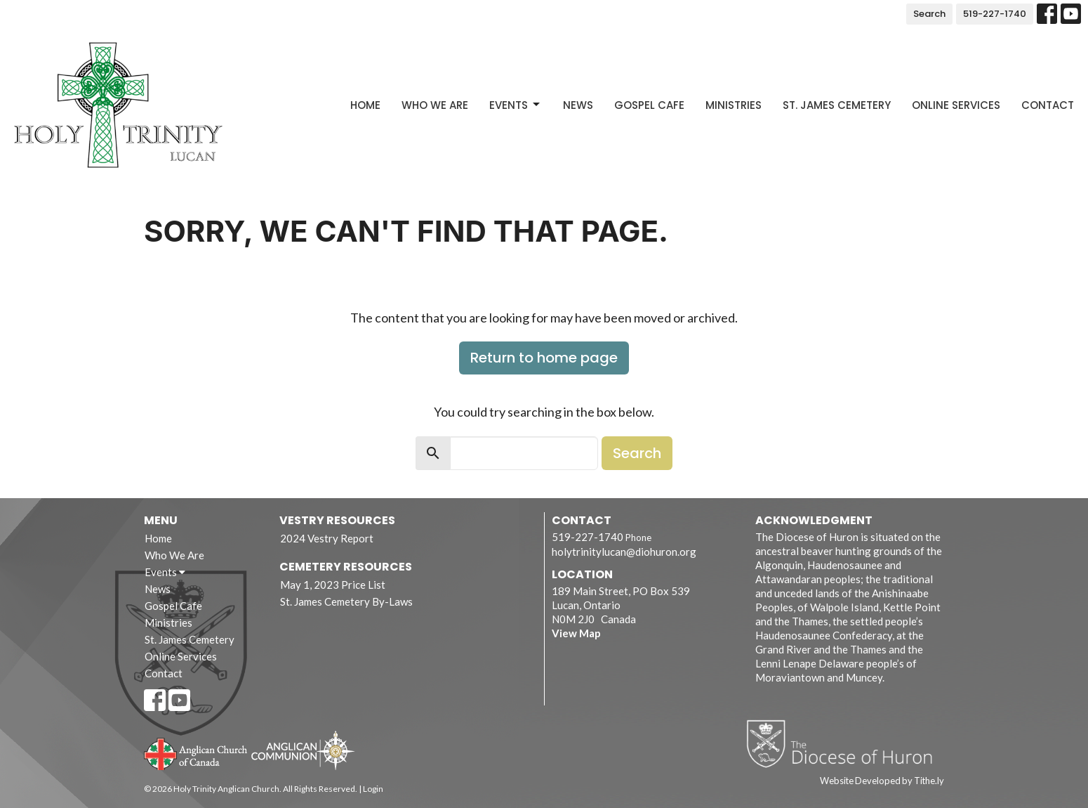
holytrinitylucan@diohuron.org (624, 551)
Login (373, 788)
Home (365, 105)
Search (929, 13)
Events (515, 105)
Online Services (956, 105)
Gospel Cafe (649, 105)
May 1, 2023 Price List (332, 584)
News (578, 105)
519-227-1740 (994, 13)
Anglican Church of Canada (196, 752)
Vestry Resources (337, 520)
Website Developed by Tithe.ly (882, 780)
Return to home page (544, 357)
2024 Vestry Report (326, 538)
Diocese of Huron (844, 743)
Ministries (733, 105)
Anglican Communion (303, 750)
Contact (1047, 105)
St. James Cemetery (837, 105)
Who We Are (435, 105)
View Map (576, 633)
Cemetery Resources (345, 567)
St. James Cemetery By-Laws (346, 601)
